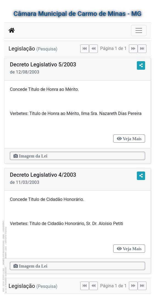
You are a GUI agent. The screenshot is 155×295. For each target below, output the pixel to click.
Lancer (6, 255)
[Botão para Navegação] (138, 30)
